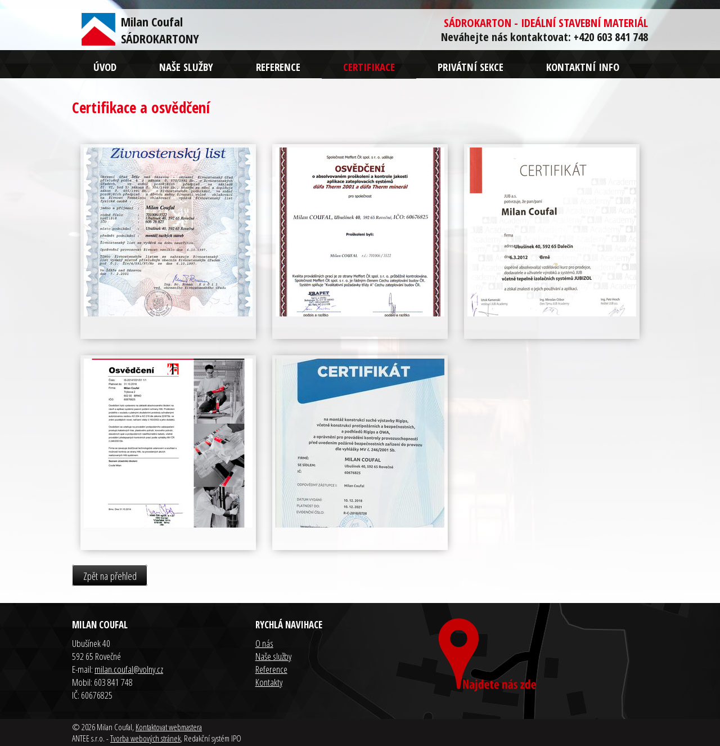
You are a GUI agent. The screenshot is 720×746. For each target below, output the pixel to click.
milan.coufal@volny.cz (128, 669)
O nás (264, 643)
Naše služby (186, 67)
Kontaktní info (582, 67)
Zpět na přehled (110, 576)
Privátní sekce (470, 67)
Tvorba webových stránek (145, 738)
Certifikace (369, 67)
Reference (278, 67)
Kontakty (268, 682)
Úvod (104, 67)
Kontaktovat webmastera (169, 726)
